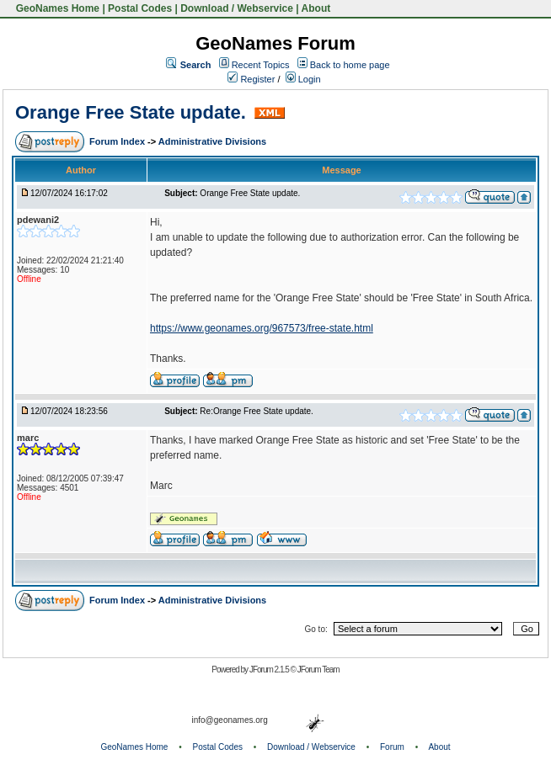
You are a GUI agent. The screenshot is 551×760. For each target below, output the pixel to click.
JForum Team (318, 669)
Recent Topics (261, 65)
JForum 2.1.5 (270, 669)
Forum (392, 747)
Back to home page (350, 65)
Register (251, 79)
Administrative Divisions (212, 141)
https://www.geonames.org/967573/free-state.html (261, 328)
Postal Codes (140, 8)
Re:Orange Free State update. (256, 411)
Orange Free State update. (133, 112)
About (316, 8)
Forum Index (118, 141)
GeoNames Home (56, 8)
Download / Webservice (236, 8)
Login (303, 79)
